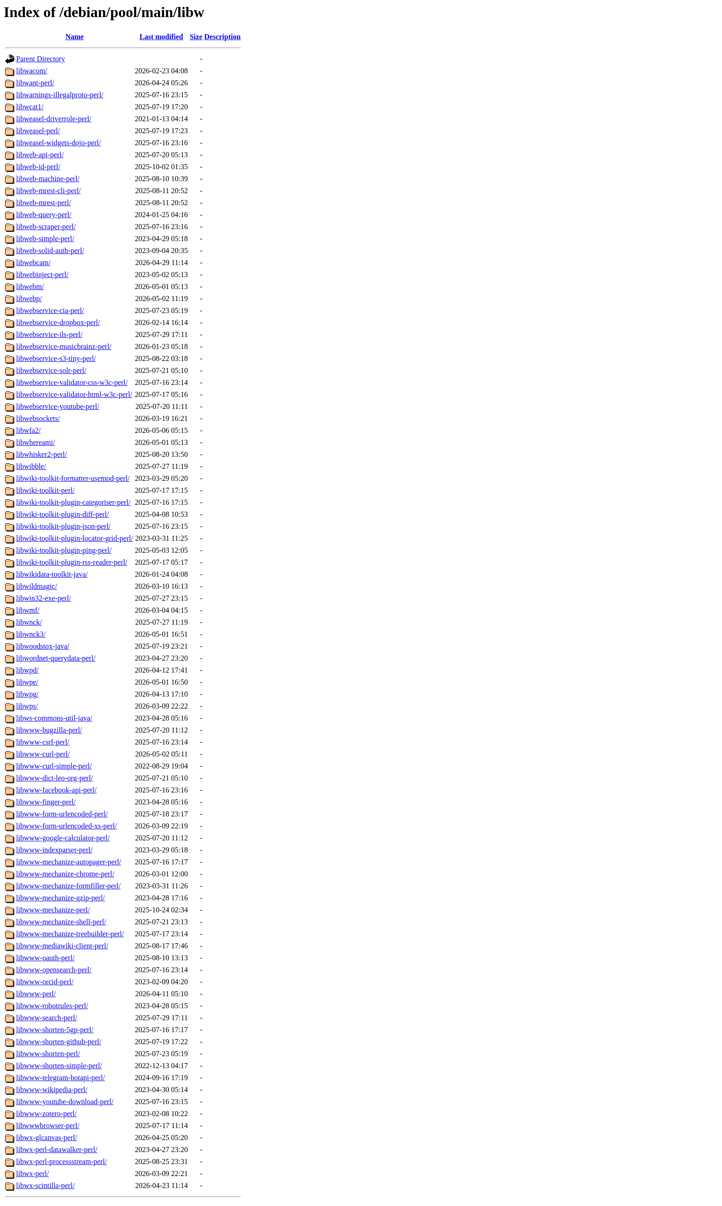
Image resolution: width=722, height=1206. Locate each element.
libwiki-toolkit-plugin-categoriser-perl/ (73, 502)
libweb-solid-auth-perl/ (50, 250)
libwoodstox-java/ (43, 646)
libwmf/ (28, 610)
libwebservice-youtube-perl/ (57, 406)
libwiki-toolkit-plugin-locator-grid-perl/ (74, 538)
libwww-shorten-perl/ (48, 1054)
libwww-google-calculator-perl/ (63, 838)
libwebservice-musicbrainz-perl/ (63, 346)
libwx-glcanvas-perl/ (46, 1137)
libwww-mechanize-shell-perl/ (61, 922)
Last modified (161, 37)
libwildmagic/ (36, 586)
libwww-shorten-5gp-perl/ (54, 1030)
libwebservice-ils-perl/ (49, 334)
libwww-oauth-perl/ (45, 958)
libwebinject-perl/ (42, 274)
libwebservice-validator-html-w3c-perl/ (74, 394)
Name (74, 37)
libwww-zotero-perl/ (46, 1113)
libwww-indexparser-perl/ (54, 850)
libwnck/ (29, 622)
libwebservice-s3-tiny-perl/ (56, 358)
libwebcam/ (33, 262)
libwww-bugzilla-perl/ (49, 730)
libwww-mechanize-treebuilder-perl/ (70, 934)
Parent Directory (40, 59)
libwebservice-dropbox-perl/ (58, 322)
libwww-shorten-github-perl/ (58, 1042)
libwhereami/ (35, 442)
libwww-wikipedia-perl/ (51, 1090)
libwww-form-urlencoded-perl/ (62, 814)
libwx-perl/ (32, 1173)
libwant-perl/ (35, 83)
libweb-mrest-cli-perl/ (48, 191)
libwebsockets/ (38, 418)
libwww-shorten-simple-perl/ (59, 1066)
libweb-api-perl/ (40, 155)
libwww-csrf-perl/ (43, 742)
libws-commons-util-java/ (54, 718)
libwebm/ (30, 286)
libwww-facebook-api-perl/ (56, 790)
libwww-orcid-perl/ (44, 982)
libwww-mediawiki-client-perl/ (62, 946)
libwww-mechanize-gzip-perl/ (60, 898)
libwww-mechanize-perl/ (53, 910)
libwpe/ (27, 682)
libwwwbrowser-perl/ (47, 1125)
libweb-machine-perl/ (48, 179)
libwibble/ (31, 466)
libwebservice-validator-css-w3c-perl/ (72, 382)
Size (196, 37)
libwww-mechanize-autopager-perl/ (68, 862)
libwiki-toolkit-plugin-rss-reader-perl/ (71, 562)
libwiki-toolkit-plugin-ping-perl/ (63, 550)
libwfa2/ (28, 430)
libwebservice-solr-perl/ (51, 370)
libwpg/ (27, 694)
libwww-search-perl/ (46, 1018)
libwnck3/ (31, 634)
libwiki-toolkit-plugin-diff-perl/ (62, 514)
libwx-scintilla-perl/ (45, 1185)
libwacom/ (31, 71)
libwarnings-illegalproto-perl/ (59, 95)
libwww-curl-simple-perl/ (54, 766)
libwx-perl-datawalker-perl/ (56, 1149)
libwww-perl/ (36, 994)
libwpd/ (27, 670)
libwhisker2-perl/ (41, 454)
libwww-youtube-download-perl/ (65, 1102)
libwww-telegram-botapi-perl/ (60, 1078)
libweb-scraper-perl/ (46, 227)
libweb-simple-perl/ (45, 238)
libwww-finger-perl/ (46, 802)
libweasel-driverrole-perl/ (53, 119)
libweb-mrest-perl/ (43, 203)
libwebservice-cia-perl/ (50, 310)
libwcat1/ (30, 107)
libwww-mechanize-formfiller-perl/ (68, 886)
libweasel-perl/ (38, 131)
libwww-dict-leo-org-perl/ (54, 778)
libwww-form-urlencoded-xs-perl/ (66, 826)
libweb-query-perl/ (43, 215)
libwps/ (27, 706)
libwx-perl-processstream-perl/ (61, 1161)
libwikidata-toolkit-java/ (52, 574)
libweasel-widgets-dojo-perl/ (58, 143)
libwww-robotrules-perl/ (52, 1006)
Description (222, 37)
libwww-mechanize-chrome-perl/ (65, 874)
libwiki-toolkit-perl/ (45, 490)
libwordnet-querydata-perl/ (55, 658)
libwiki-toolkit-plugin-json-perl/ (63, 526)
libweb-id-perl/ (38, 167)
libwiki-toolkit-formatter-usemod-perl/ (73, 478)
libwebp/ (29, 298)
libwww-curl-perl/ (43, 754)
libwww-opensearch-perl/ (54, 970)
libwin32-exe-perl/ (43, 598)
